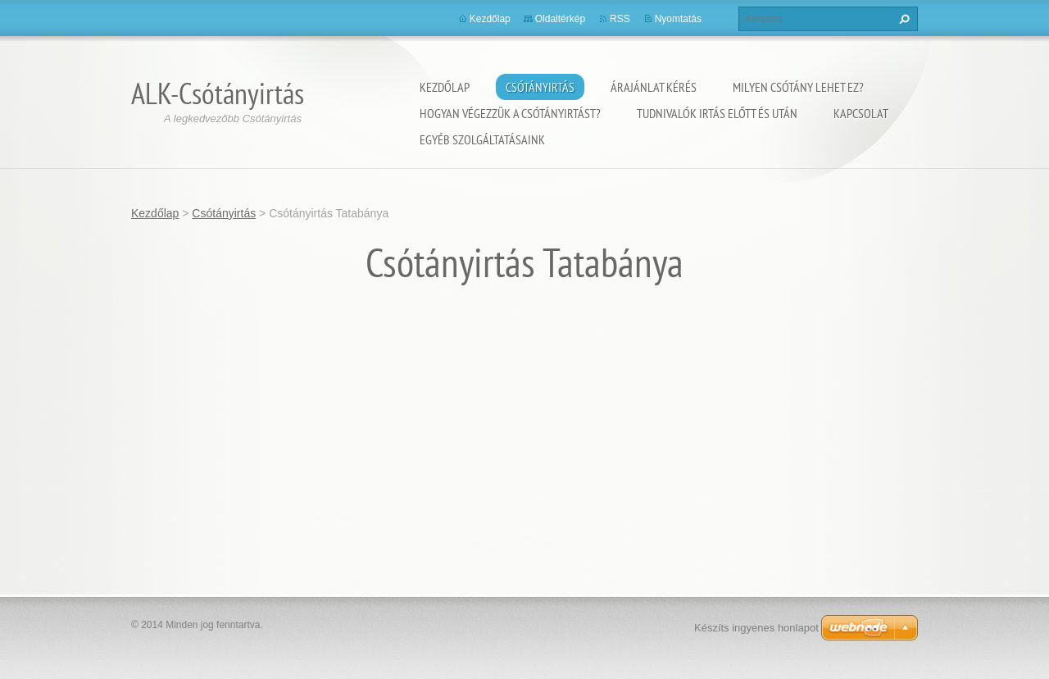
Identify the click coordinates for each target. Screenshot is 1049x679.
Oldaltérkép (560, 19)
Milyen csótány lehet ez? (798, 87)
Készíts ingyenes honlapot (756, 628)
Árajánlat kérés (654, 87)
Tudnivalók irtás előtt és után (717, 113)
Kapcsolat (860, 113)
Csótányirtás (540, 87)
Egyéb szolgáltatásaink (482, 139)
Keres (902, 19)
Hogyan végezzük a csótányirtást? (510, 113)
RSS (620, 19)
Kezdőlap (445, 87)
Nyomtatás (678, 19)
